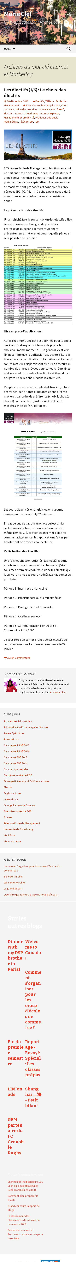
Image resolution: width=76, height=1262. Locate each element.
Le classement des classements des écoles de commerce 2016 (24, 1217)
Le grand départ (13, 888)
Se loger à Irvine (13, 876)
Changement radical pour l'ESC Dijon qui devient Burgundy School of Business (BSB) (25, 1183)
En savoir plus (58, 692)
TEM (36, 121)
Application (53, 105)
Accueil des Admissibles (18, 721)
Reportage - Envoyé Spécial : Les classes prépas (33, 1058)
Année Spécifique (14, 733)
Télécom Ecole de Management (22, 823)
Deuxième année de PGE (18, 775)
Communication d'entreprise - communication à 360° (34, 109)
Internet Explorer (49, 113)
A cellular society (36, 105)
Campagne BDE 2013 (15, 757)
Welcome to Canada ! (33, 950)
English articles (12, 793)
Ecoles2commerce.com (25, 1171)
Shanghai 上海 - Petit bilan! (33, 1097)
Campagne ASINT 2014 (16, 751)
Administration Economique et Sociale (26, 727)
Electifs (39, 101)
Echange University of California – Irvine (26, 781)
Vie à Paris (9, 835)
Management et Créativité (19, 117)
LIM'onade (15, 1091)
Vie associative (12, 841)
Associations (11, 739)
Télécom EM (26, 121)
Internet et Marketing (26, 113)
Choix (64, 105)
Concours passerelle (16, 769)
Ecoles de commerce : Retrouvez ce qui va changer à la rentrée (25, 1231)
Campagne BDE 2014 (15, 763)
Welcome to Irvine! (14, 882)
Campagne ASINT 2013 (16, 745)
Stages (8, 817)
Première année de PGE (17, 811)
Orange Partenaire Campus (19, 805)
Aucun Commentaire (19, 657)
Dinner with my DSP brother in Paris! (15, 955)
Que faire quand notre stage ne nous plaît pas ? (31, 894)
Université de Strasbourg (18, 829)
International (11, 799)
